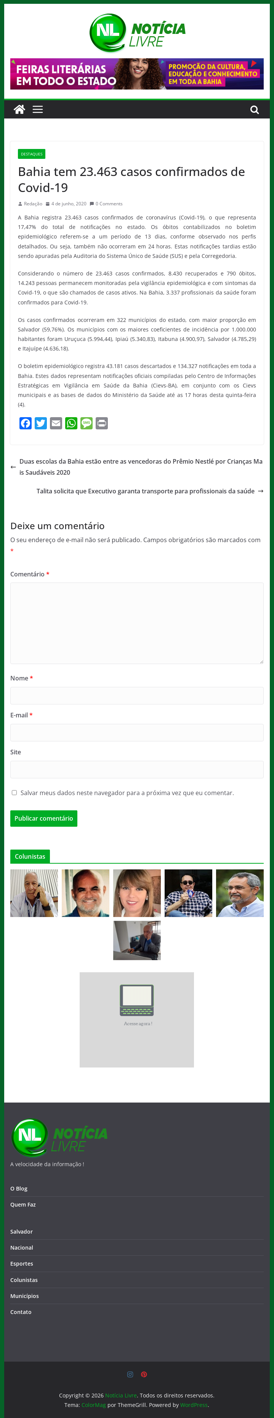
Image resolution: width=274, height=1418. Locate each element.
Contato (21, 1312)
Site (15, 752)
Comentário (30, 574)
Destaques (31, 154)
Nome (21, 678)
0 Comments (106, 203)
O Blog (18, 1188)
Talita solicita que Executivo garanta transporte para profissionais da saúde (150, 491)
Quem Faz (23, 1204)
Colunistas (24, 1280)
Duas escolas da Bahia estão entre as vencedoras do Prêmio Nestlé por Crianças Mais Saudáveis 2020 (136, 467)
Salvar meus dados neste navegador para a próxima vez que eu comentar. (127, 793)
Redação (33, 203)
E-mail (21, 715)
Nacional (21, 1247)
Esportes (21, 1263)
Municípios (24, 1296)
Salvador (21, 1231)
